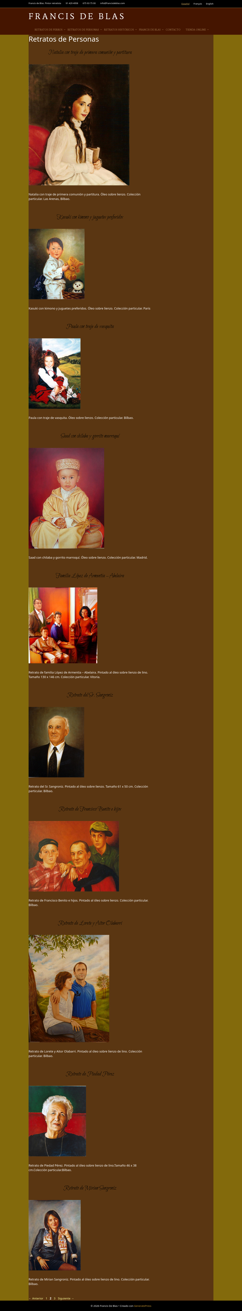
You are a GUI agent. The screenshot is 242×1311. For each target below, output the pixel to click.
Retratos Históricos (120, 30)
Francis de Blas (151, 30)
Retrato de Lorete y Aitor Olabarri (90, 923)
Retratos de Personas (85, 30)
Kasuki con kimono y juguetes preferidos (90, 217)
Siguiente (66, 1298)
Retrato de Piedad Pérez (90, 1074)
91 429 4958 (72, 3)
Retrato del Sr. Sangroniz (90, 695)
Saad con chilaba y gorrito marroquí (90, 436)
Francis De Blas (77, 16)
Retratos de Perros (50, 30)
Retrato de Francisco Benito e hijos (90, 809)
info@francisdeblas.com (112, 3)
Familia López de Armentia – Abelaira (90, 576)
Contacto (173, 29)
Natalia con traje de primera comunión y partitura (90, 52)
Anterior (36, 1298)
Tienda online (197, 30)
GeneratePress (142, 1305)
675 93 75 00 (89, 3)
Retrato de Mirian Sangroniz (90, 1188)
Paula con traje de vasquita (90, 326)
